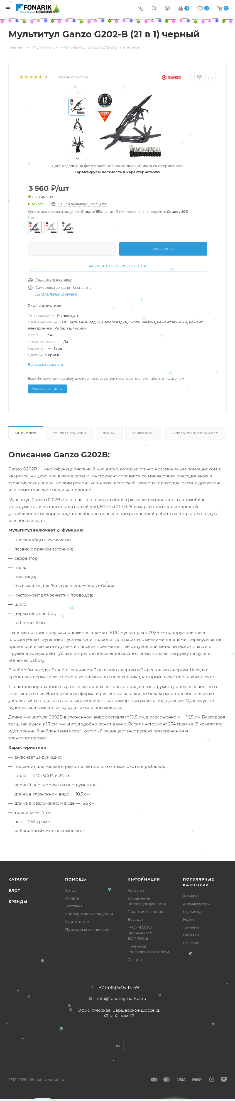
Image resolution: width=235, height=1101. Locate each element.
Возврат (135, 919)
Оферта (135, 959)
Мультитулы (194, 911)
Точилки (191, 927)
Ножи (188, 919)
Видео (109, 433)
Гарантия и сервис (145, 911)
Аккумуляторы (196, 904)
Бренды (17, 901)
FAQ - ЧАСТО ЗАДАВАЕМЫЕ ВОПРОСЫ (142, 933)
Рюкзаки (191, 943)
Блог (14, 890)
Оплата (72, 898)
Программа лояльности (87, 929)
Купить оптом (77, 921)
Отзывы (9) (143, 433)
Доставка (74, 906)
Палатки (191, 935)
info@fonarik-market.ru (121, 998)
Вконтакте (118, 1046)
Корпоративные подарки (89, 914)
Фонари (190, 896)
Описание (25, 433)
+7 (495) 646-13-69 (119, 987)
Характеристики (69, 433)
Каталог (18, 879)
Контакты (136, 890)
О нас (70, 890)
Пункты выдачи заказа (56, 293)
